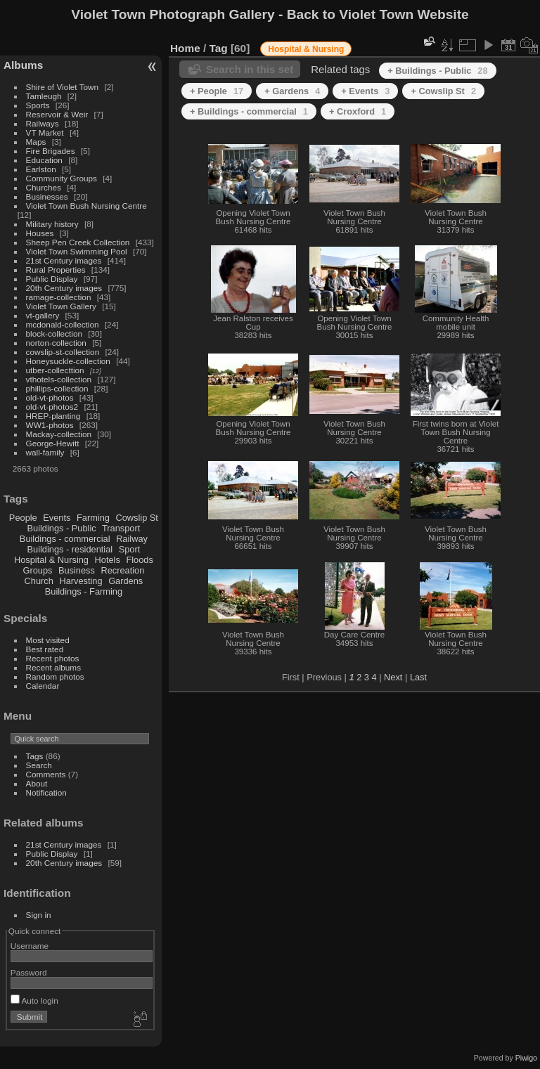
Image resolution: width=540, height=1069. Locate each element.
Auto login (34, 1000)
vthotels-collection (59, 379)
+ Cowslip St (443, 91)
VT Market (45, 132)
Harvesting (80, 581)
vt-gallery (43, 315)
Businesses (47, 196)
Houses (40, 233)
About (37, 783)
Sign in (38, 914)
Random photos (55, 676)
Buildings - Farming (83, 591)
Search (39, 765)
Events (56, 517)
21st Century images (64, 260)
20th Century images (64, 287)
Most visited (48, 639)
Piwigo (526, 1058)
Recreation (122, 570)
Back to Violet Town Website (378, 14)
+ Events (365, 91)
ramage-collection (58, 297)
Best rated (45, 649)
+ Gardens (292, 91)
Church (39, 581)
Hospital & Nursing (51, 560)
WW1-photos (50, 424)
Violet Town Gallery (61, 306)
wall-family (45, 452)
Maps (36, 141)
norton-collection (56, 342)
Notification (46, 792)
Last (418, 677)
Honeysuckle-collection (68, 360)
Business (76, 570)
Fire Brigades (50, 150)
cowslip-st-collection (63, 351)
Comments (46, 774)
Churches (43, 187)
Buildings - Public (61, 528)
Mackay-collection (59, 434)
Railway (132, 538)
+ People (216, 91)
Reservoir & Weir (57, 114)
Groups (37, 570)
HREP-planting (53, 415)
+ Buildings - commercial (249, 111)
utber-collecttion (55, 370)
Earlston (41, 169)
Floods (139, 560)
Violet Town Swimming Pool (76, 251)
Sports (38, 105)
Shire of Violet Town (62, 86)
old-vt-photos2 (52, 406)
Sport (130, 549)
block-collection (54, 333)
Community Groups (61, 178)
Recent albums (53, 667)
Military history (52, 223)
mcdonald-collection (62, 324)
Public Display (52, 278)
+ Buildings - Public (437, 70)
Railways (42, 123)
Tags (35, 755)
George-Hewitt (52, 443)
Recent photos (52, 658)
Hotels (107, 560)
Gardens (125, 581)
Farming (93, 517)
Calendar (43, 685)
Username (30, 945)
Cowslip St (136, 517)
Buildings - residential (70, 549)
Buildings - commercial (65, 538)
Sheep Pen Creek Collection (78, 242)
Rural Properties (56, 269)
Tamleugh (44, 96)
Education (44, 159)
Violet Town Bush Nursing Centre (86, 205)
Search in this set (249, 69)
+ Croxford (357, 111)
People (23, 517)
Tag (219, 48)
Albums (23, 65)
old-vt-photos (50, 397)
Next (393, 677)
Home (185, 48)
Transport (121, 528)
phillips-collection (57, 388)
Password (29, 972)
